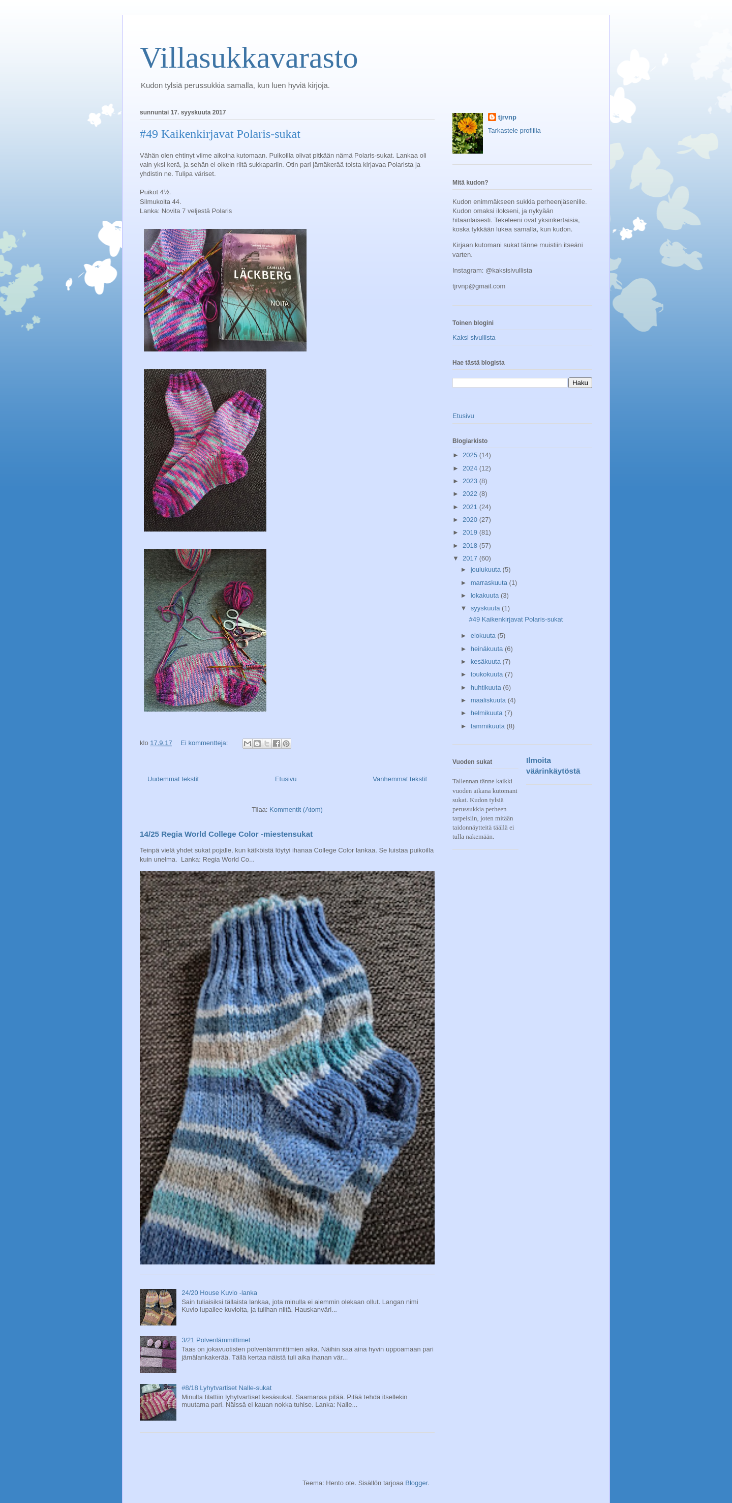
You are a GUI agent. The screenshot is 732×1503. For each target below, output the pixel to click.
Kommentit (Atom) (296, 809)
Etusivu (286, 779)
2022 (471, 493)
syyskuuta (486, 608)
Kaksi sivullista (474, 337)
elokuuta (484, 635)
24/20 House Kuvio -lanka (219, 1292)
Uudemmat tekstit (173, 779)
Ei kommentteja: (205, 743)
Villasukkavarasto (249, 57)
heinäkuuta (488, 649)
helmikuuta (487, 713)
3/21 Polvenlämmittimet (215, 1340)
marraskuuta (490, 582)
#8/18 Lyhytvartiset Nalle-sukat (226, 1388)
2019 (471, 532)
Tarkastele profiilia (514, 130)
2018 (471, 545)
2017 (471, 558)
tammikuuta (489, 726)
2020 (471, 519)
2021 (471, 507)
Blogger (416, 1483)
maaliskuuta (489, 700)
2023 (471, 481)
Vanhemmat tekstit (400, 779)
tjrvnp (507, 117)
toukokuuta (488, 674)
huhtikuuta (487, 687)
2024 (471, 468)
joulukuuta (487, 569)
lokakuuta (486, 595)
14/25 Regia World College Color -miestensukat (226, 834)
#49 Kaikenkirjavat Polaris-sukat (220, 133)
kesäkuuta (487, 661)
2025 (471, 455)
